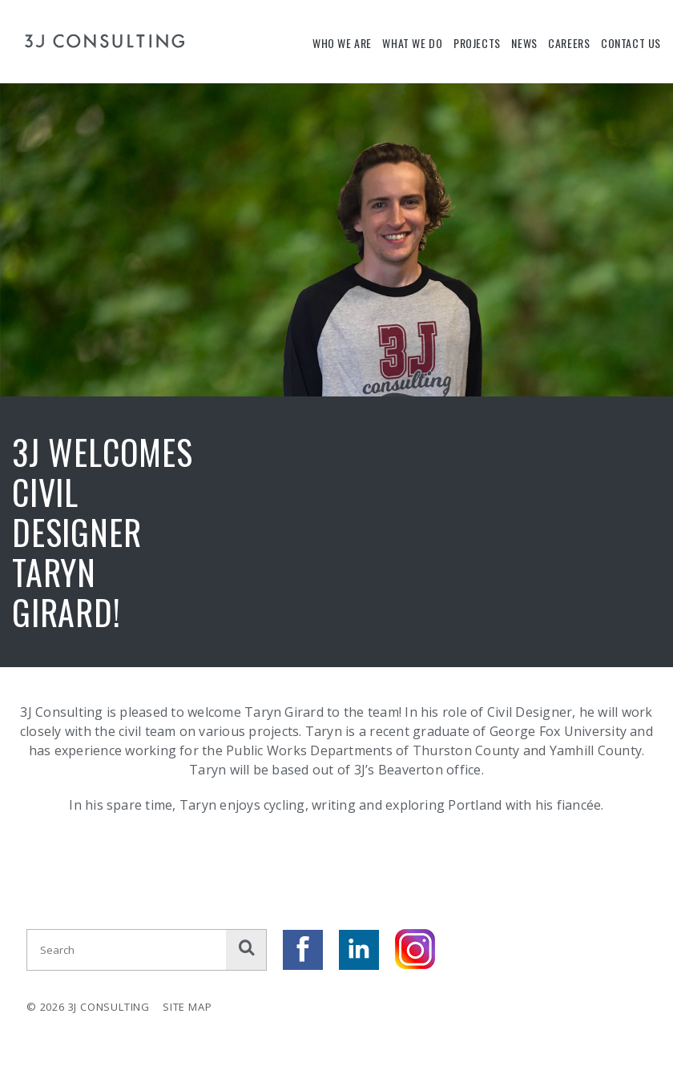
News (524, 42)
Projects (477, 42)
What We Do (412, 42)
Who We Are (342, 42)
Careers (569, 42)
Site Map (187, 1007)
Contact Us (631, 42)
